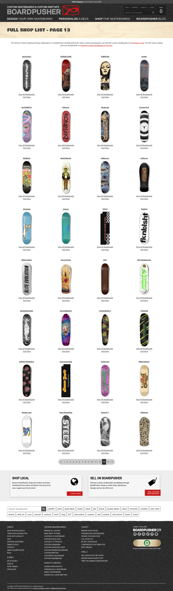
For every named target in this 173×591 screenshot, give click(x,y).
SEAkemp (144, 413)
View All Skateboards (27, 94)
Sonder (144, 57)
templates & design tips (17, 533)
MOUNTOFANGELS (26, 362)
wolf (56, 514)
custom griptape (51, 553)
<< (61, 462)
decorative (79, 514)
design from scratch (53, 566)
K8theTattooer (144, 362)
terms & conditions (39, 588)
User (10, 557)
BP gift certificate (89, 542)
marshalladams (66, 311)
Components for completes (93, 545)
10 (92, 462)
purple (106, 514)
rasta (135, 514)
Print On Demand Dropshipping (94, 561)
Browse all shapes (52, 531)
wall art (20, 514)
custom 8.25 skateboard (54, 536)
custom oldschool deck (54, 547)
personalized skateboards (92, 533)
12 (100, 462)
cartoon (47, 514)
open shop (11, 569)
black (101, 509)
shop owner (12, 566)
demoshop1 (26, 57)
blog (151, 18)
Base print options (52, 533)
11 (96, 462)
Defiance (65, 107)
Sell (84, 552)
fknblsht (144, 209)
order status (12, 545)
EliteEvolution (27, 260)
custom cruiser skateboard (56, 550)
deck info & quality (15, 536)
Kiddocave (105, 158)
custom (90, 514)
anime (11, 514)
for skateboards (112, 18)
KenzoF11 (105, 413)
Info (10, 527)
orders (135, 7)
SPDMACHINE (65, 57)
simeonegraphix (66, 362)
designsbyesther (26, 311)
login (152, 7)
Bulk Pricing (86, 547)
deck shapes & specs (16, 531)
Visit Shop (27, 97)
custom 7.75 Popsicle (53, 542)
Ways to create (52, 563)
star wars (155, 509)
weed (79, 509)
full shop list (87, 539)
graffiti (51, 509)
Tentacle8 (144, 311)
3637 (105, 260)
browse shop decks (89, 531)
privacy (47, 588)
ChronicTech (144, 107)
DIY (69, 514)
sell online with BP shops (92, 555)
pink (60, 509)
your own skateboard (29, 18)
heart (127, 514)
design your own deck (90, 536)
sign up (144, 7)
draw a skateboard (52, 572)
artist (87, 509)
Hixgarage (105, 107)
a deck (74, 18)
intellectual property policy (58, 588)
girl (94, 509)
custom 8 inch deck (52, 539)
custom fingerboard (53, 558)
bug (63, 514)
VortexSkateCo (105, 311)
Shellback (26, 158)
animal (37, 514)
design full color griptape (55, 575)
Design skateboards (55, 527)
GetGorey (144, 158)
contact (11, 547)
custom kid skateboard (54, 556)
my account (12, 561)
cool (29, 514)
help (127, 7)
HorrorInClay (66, 260)
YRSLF (105, 209)
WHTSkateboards (144, 260)
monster (134, 509)
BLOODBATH (27, 107)
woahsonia (105, 362)
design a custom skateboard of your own (96, 45)
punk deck (69, 509)
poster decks (113, 509)
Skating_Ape (27, 413)
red (98, 514)
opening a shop (138, 43)
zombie (144, 509)
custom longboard (52, 545)
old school (117, 514)
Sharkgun (26, 209)
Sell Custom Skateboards (153, 493)
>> (112, 462)
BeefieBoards (66, 158)
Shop (84, 527)
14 (108, 462)
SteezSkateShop (65, 413)
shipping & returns (15, 542)
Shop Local (76, 494)
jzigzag (66, 209)
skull (124, 509)
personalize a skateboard (55, 569)
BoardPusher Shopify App (92, 558)
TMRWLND (105, 57)
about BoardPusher (15, 550)
